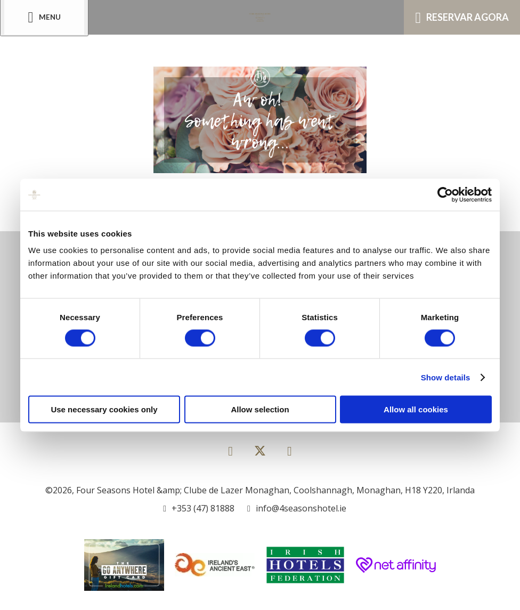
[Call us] (198, 508)
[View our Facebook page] (230, 450)
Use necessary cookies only (104, 409)
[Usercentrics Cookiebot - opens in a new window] (445, 194)
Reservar (462, 18)
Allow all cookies (416, 409)
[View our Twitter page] (260, 455)
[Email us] (296, 508)
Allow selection (260, 409)
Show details (445, 376)
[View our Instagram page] (289, 450)
